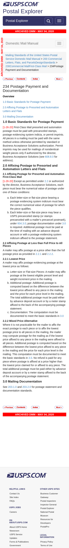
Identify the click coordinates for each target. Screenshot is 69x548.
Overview (8, 96)
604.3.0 (21, 223)
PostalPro (44, 527)
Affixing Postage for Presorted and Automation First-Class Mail (33, 175)
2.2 (46, 181)
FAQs (12, 501)
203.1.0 (12, 386)
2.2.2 (50, 253)
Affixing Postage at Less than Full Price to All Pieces (32, 244)
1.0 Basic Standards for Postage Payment (27, 101)
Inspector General (48, 504)
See (5, 386)
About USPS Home (18, 527)
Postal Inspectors (48, 501)
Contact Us (15, 493)
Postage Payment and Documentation (25, 88)
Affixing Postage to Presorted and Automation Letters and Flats (30, 167)
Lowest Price (17, 258)
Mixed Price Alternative (23, 320)
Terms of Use (46, 545)
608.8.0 (49, 156)
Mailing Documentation (25, 381)
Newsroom (14, 531)
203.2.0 (26, 386)
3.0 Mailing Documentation (18, 116)
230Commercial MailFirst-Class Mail (26, 66)
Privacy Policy (46, 542)
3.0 (64, 223)
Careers (13, 512)
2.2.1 (38, 253)
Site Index (14, 497)
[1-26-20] (8, 127)
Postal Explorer (23, 11)
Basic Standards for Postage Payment (36, 122)
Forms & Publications (19, 542)
